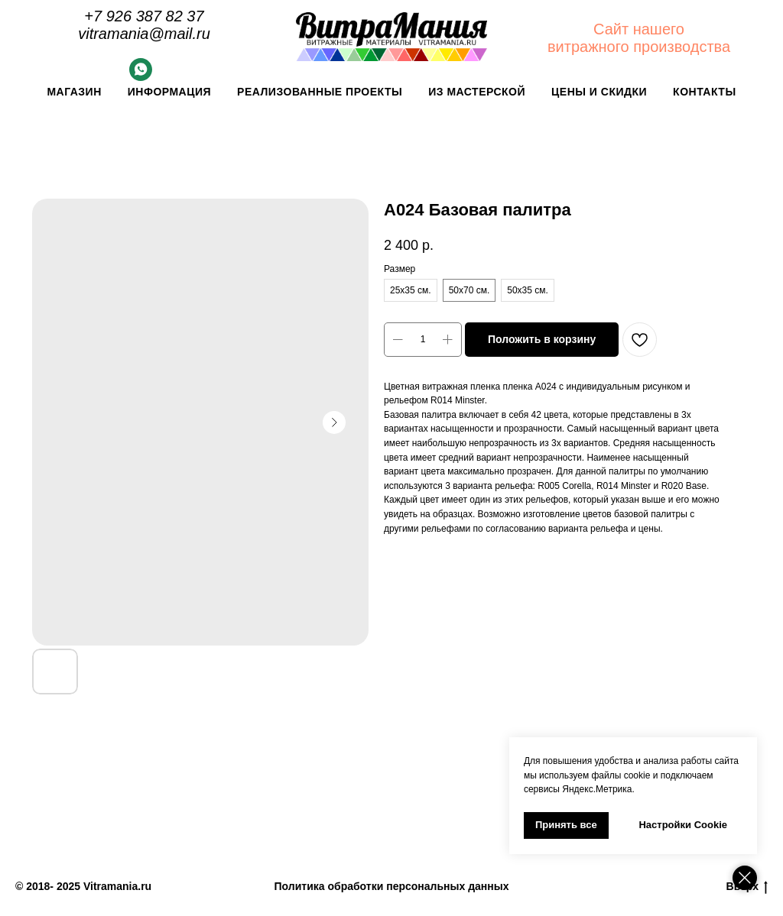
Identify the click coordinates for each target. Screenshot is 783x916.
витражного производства (638, 46)
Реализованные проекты (319, 92)
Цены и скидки (599, 92)
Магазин (74, 92)
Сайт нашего (638, 29)
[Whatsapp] (140, 76)
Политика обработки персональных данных (392, 886)
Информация (169, 92)
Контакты (704, 92)
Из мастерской (476, 92)
